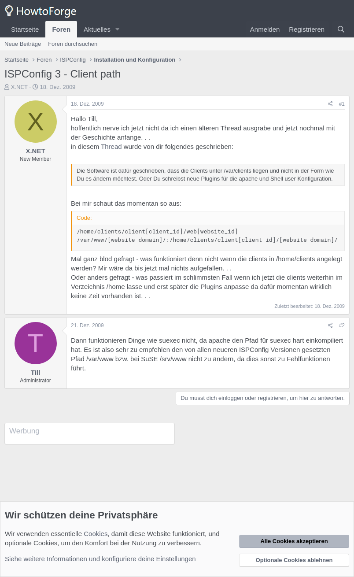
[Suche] (341, 29)
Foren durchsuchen (72, 44)
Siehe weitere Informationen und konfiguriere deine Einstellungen (100, 558)
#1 (342, 104)
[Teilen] (330, 104)
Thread (111, 146)
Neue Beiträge (22, 44)
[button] (117, 29)
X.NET (19, 87)
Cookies (95, 533)
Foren (61, 29)
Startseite (25, 29)
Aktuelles (97, 29)
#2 (342, 325)
